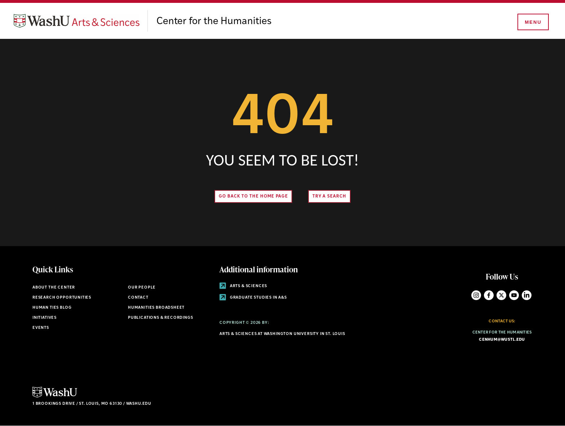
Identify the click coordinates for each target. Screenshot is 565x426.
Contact (138, 298)
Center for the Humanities (214, 22)
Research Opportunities (61, 298)
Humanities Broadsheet (156, 308)
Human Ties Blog (51, 308)
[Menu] (532, 22)
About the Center (53, 288)
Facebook (488, 295)
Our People (142, 288)
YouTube (514, 295)
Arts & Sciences (243, 286)
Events (40, 328)
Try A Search (329, 196)
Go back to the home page (253, 196)
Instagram (476, 295)
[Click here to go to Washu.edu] (54, 397)
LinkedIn (526, 295)
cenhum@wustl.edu (502, 340)
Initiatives (44, 318)
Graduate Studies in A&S (253, 298)
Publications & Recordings (160, 318)
